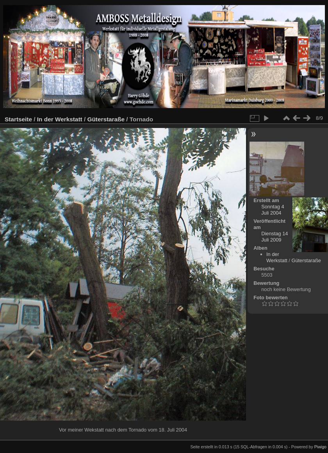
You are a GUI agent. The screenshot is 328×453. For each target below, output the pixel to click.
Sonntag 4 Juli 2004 (272, 210)
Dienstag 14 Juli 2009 (274, 237)
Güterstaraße (106, 119)
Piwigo (320, 446)
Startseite (18, 119)
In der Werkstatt (59, 119)
